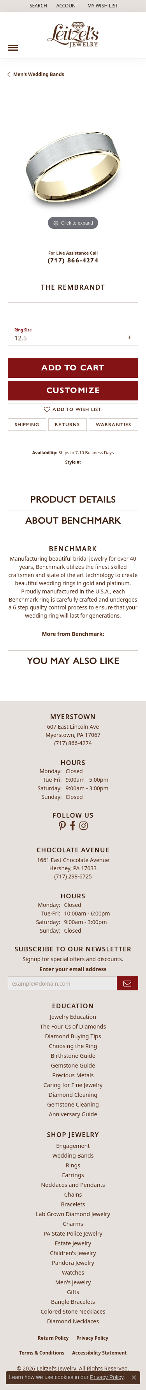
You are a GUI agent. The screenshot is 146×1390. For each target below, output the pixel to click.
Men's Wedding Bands (38, 74)
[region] (73, 166)
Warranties (114, 424)
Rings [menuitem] (73, 1165)
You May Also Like (73, 660)
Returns (67, 424)
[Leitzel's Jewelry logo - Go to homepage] (73, 35)
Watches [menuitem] (73, 1272)
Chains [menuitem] (73, 1194)
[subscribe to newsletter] (127, 983)
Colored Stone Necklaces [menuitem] (73, 1311)
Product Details (73, 499)
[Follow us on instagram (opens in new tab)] (83, 825)
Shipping (27, 424)
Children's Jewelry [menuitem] (73, 1253)
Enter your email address (73, 969)
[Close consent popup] (134, 1377)
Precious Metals (72, 1075)
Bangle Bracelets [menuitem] (73, 1301)
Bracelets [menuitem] (73, 1204)
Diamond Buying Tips (73, 1036)
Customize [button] (73, 390)
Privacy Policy (92, 1338)
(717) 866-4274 (73, 260)
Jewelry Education (73, 1016)
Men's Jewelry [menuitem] (73, 1282)
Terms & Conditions (41, 1352)
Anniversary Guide (73, 1114)
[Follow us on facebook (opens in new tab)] (73, 825)
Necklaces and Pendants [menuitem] (73, 1184)
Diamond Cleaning (73, 1094)
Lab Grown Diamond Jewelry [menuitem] (73, 1214)
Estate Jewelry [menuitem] (73, 1243)
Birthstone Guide (73, 1055)
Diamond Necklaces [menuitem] (73, 1321)
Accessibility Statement (99, 1352)
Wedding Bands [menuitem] (72, 1155)
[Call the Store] (73, 743)
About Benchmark (73, 520)
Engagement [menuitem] (73, 1145)
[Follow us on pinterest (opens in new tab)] (62, 825)
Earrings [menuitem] (73, 1175)
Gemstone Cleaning (73, 1104)
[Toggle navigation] (13, 45)
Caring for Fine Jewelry (73, 1085)
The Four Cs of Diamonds (73, 1026)
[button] (37, 6)
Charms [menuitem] (73, 1223)
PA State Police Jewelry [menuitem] (73, 1233)
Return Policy (53, 1338)
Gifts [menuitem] (73, 1292)
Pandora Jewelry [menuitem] (73, 1262)
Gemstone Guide (73, 1065)
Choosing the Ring (73, 1046)
